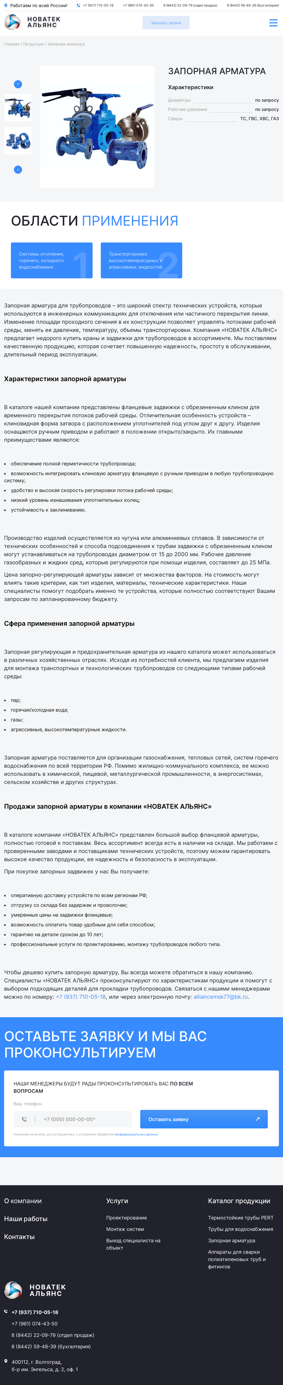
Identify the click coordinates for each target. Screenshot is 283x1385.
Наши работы (26, 1219)
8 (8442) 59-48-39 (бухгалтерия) (253, 5)
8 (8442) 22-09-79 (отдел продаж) (190, 5)
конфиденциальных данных (136, 1134)
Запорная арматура (231, 1240)
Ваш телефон (28, 1103)
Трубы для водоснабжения (240, 1229)
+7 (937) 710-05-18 (98, 5)
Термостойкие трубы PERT (241, 1218)
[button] (18, 84)
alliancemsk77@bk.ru (221, 997)
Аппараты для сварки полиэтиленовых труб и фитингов (237, 1259)
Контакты (19, 1237)
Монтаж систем (125, 1229)
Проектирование (126, 1218)
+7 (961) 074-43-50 (138, 5)
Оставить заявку (204, 1119)
